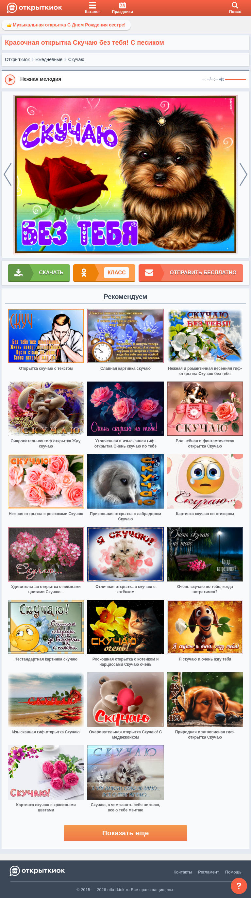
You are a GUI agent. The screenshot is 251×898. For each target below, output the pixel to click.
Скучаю (76, 59)
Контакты (183, 872)
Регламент (208, 872)
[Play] (10, 79)
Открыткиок (17, 59)
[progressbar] (235, 79)
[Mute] (221, 79)
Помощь (233, 872)
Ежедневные (48, 59)
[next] (243, 175)
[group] (125, 79)
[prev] (7, 175)
